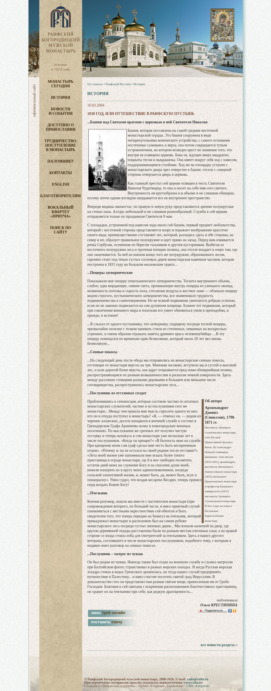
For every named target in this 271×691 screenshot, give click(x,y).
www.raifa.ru (193, 682)
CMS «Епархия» (198, 686)
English (60, 184)
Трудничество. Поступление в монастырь (60, 145)
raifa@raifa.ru (197, 679)
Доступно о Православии (60, 127)
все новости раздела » (219, 645)
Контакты (60, 173)
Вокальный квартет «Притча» (61, 211)
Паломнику (60, 161)
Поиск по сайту (60, 230)
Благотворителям (60, 196)
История (60, 97)
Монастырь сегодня (61, 83)
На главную (95, 84)
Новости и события (60, 111)
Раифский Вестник (118, 84)
